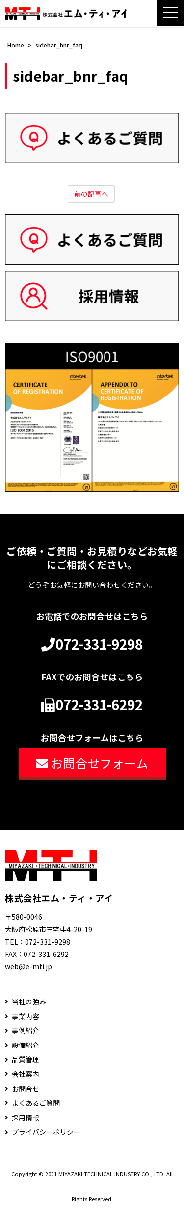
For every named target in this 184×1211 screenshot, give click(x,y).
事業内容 (25, 1016)
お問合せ (25, 1089)
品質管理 (25, 1059)
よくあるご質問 (36, 1103)
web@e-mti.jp (28, 966)
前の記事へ (91, 194)
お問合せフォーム (92, 762)
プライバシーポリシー (46, 1132)
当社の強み (29, 1001)
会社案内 (25, 1074)
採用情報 (25, 1117)
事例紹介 (25, 1030)
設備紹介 (25, 1045)
